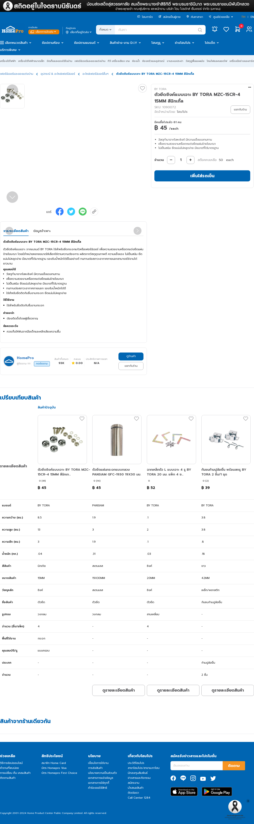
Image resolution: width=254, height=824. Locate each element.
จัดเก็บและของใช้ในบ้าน (59, 61)
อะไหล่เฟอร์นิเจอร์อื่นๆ (96, 74)
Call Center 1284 (139, 798)
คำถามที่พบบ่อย (9, 768)
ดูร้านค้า (131, 356)
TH (243, 17)
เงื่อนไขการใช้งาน (98, 763)
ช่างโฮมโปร (182, 42)
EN (252, 17)
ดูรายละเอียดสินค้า (118, 690)
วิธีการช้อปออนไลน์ (11, 763)
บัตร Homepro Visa (53, 768)
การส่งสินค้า (95, 768)
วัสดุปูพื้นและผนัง (195, 61)
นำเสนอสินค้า (135, 788)
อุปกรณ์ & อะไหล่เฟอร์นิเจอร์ (58, 74)
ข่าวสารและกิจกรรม (139, 778)
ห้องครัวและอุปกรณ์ (153, 61)
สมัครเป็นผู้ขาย (170, 17)
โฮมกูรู (156, 42)
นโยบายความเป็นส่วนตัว (102, 773)
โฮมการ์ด (145, 17)
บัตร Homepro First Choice (59, 773)
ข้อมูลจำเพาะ (42, 231)
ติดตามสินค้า (7, 778)
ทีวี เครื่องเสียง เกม (119, 61)
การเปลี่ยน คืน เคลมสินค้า (15, 773)
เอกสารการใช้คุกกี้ (98, 783)
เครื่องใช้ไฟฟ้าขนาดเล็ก (31, 61)
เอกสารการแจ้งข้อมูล (100, 778)
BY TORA (160, 89)
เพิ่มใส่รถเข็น (202, 175)
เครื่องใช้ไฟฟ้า (8, 61)
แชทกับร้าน (131, 366)
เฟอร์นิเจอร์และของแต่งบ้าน (90, 61)
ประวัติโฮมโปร (136, 763)
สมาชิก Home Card (53, 763)
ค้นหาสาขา (194, 17)
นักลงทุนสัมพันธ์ (138, 773)
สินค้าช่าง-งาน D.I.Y (123, 42)
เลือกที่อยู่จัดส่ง (79, 32)
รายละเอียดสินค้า (16, 231)
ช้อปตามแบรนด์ (84, 42)
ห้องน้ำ (136, 61)
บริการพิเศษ (8, 50)
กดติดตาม (42, 363)
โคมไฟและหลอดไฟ (217, 61)
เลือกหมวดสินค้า (16, 42)
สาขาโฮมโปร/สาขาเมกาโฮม (144, 768)
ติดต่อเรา (133, 793)
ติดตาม (234, 765)
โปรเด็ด (210, 42)
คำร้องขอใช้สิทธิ (97, 788)
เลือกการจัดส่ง (43, 32)
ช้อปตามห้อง (51, 42)
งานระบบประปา (175, 61)
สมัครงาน (133, 783)
